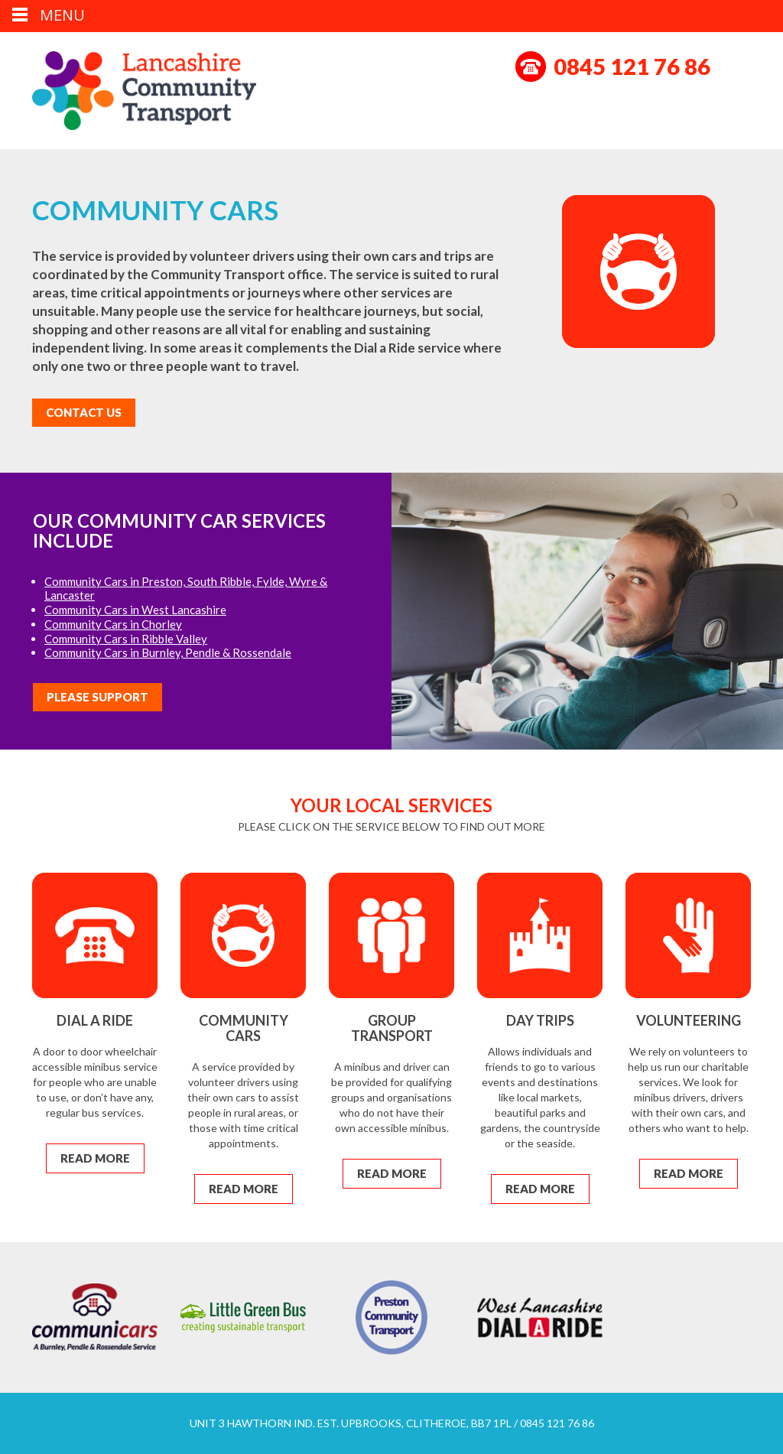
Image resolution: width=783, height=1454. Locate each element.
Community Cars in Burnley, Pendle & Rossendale (167, 652)
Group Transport (392, 1028)
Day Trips (540, 1020)
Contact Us (84, 412)
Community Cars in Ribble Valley (125, 639)
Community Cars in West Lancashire (135, 609)
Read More (95, 1158)
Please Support (97, 697)
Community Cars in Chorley (113, 624)
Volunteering (688, 1020)
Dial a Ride (95, 1020)
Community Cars (243, 1028)
